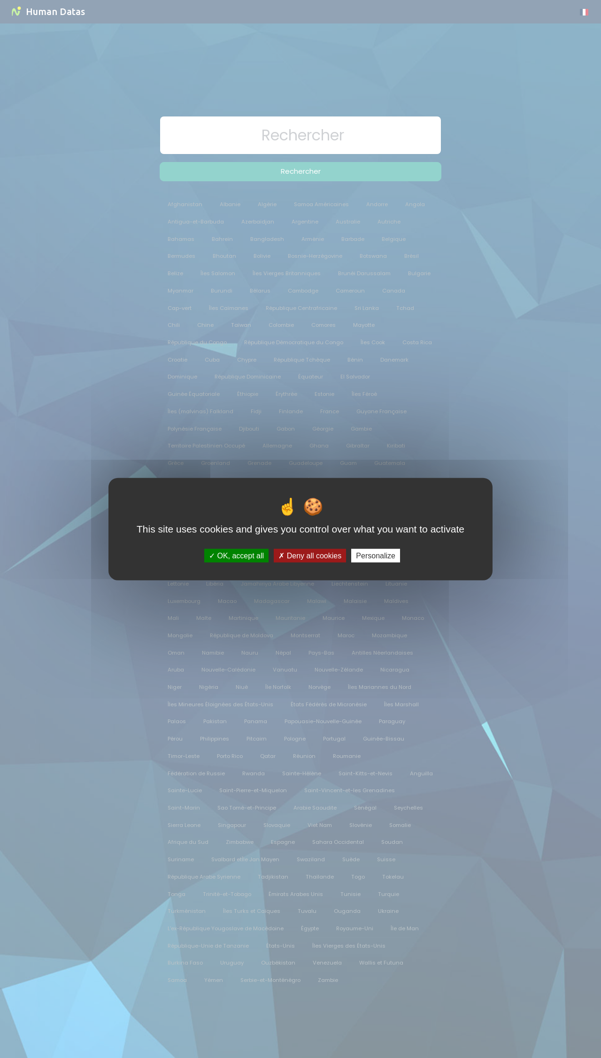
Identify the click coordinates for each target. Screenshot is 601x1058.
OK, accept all (236, 556)
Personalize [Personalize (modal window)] (375, 556)
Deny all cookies (309, 556)
